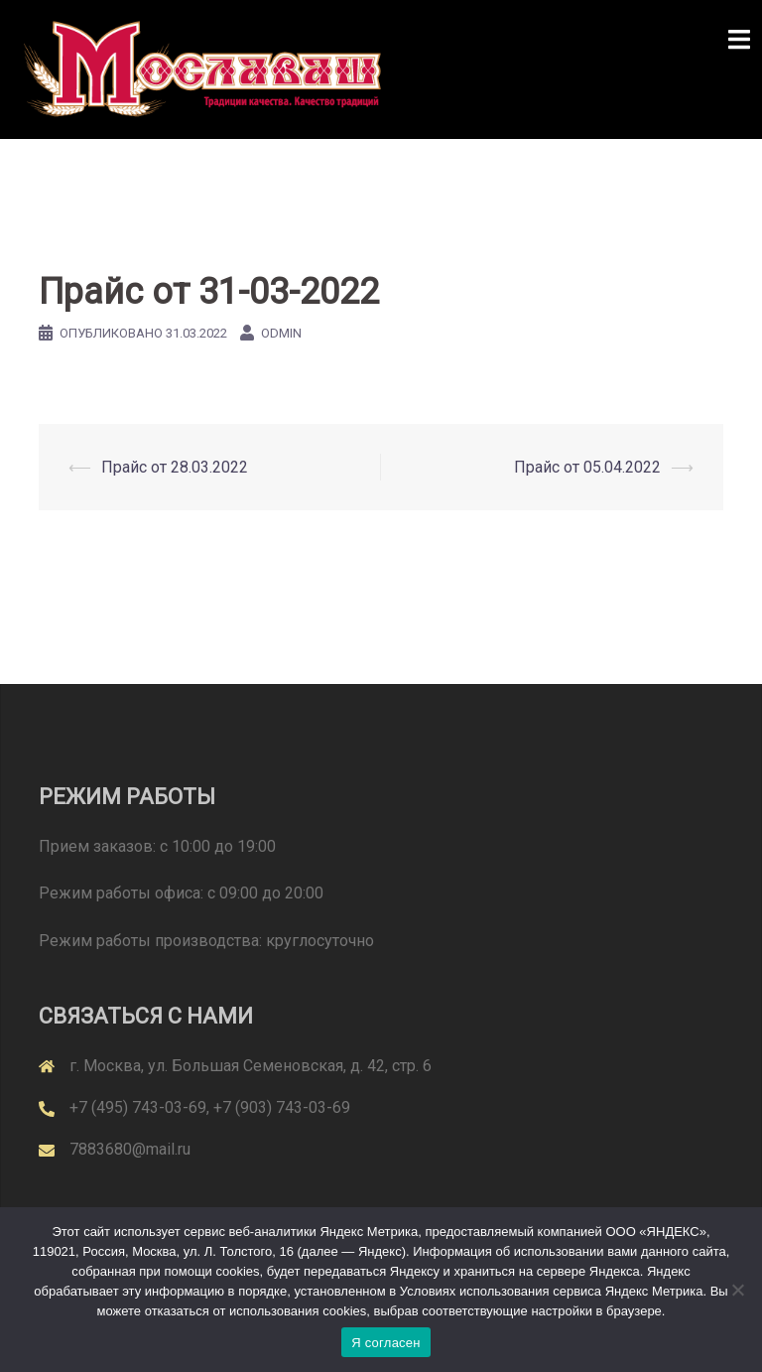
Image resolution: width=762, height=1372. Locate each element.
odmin (281, 333)
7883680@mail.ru (129, 1149)
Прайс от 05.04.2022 (587, 467)
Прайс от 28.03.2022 (174, 467)
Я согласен (386, 1342)
